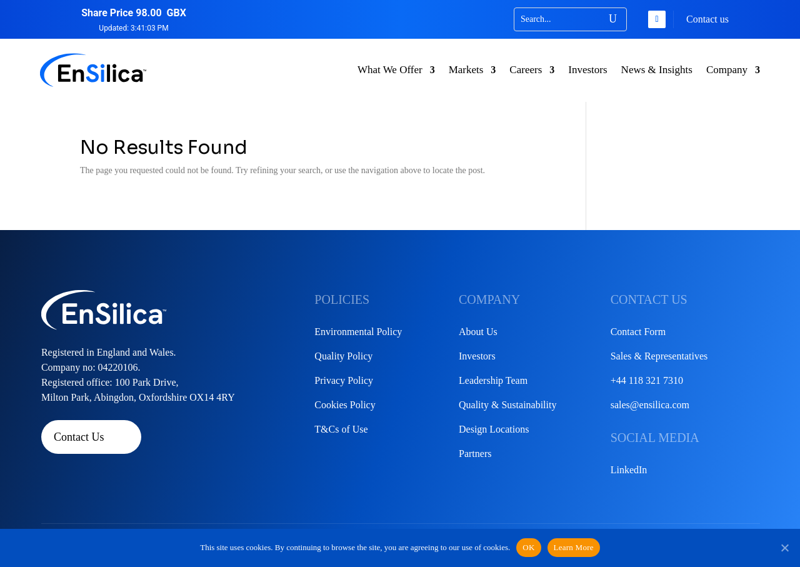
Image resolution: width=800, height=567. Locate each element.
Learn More (574, 547)
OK (528, 547)
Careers (525, 70)
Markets (466, 70)
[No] (784, 547)
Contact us (707, 19)
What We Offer (390, 70)
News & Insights (656, 70)
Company (727, 70)
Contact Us (79, 437)
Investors (587, 70)
